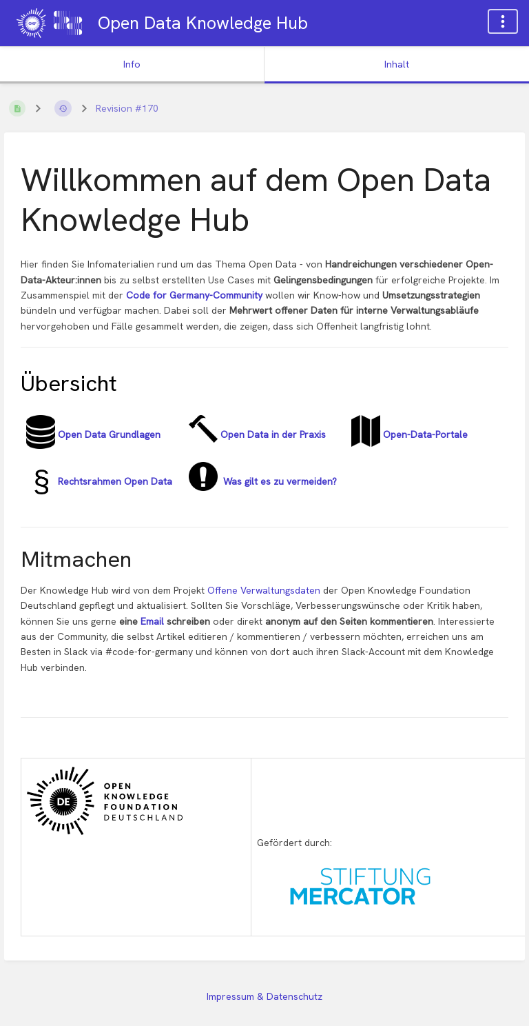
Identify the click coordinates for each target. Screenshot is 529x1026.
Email (154, 621)
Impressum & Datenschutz (264, 996)
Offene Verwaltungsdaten (265, 590)
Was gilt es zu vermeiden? (277, 481)
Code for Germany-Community (194, 295)
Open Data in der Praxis (272, 434)
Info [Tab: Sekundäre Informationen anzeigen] (132, 64)
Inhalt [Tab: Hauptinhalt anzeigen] (396, 64)
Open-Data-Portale (424, 434)
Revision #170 (127, 108)
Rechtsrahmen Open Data (113, 481)
